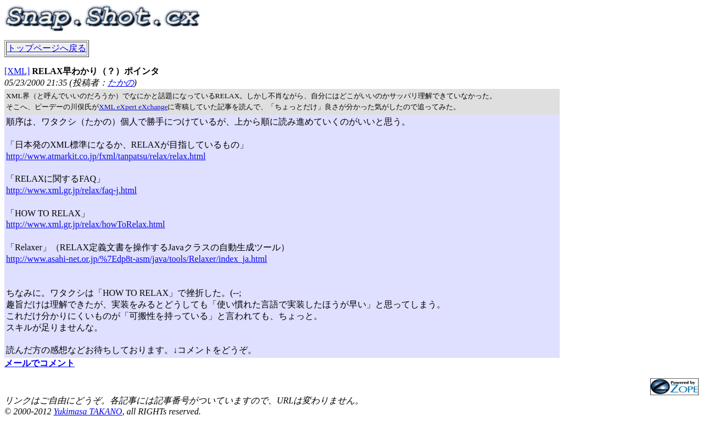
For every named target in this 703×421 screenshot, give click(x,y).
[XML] (17, 71)
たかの (121, 82)
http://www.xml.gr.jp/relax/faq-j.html (71, 190)
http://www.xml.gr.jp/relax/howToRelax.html (85, 224)
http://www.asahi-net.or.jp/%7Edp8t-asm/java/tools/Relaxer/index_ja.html (136, 258)
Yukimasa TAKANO (87, 411)
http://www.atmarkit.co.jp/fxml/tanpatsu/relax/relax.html (105, 156)
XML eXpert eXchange (133, 107)
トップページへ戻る (46, 48)
